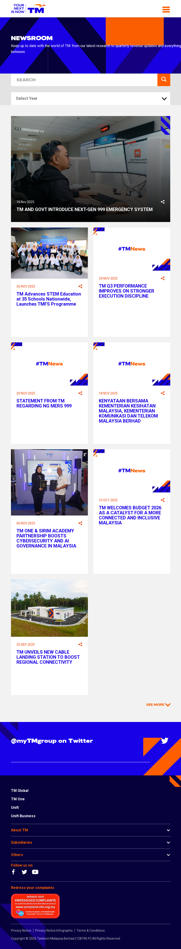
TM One (18, 799)
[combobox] (90, 98)
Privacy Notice (21, 930)
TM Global (19, 790)
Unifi (15, 807)
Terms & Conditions (91, 930)
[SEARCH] (84, 80)
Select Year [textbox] (27, 98)
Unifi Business (23, 816)
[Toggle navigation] (166, 9)
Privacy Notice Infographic (54, 930)
